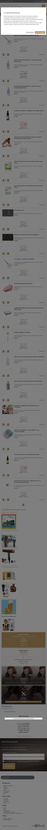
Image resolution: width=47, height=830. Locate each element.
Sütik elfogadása (40, 32)
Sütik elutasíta (30, 32)
